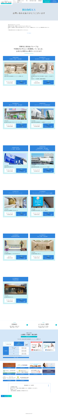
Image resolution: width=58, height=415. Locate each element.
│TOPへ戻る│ (29, 33)
